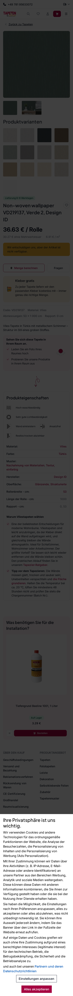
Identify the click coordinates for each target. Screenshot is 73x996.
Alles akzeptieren (36, 989)
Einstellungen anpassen (36, 979)
